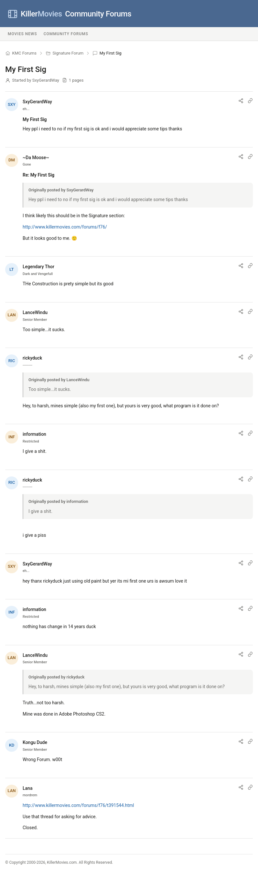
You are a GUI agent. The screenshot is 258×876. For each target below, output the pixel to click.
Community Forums (69, 14)
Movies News (22, 34)
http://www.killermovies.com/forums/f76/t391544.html (78, 805)
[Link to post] (250, 100)
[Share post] (240, 100)
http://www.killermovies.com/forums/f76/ (65, 226)
